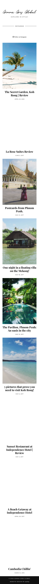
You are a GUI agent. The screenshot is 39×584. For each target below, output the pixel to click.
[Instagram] (5, 31)
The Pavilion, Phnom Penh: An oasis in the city (19, 329)
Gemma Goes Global (19, 11)
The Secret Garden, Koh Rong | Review (19, 93)
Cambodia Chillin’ (19, 568)
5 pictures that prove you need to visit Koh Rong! (19, 388)
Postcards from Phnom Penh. (19, 209)
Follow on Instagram (19, 37)
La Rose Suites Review (19, 151)
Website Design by (19, 581)
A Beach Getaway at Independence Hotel (19, 511)
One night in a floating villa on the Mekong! (19, 269)
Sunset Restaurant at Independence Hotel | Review (19, 450)
